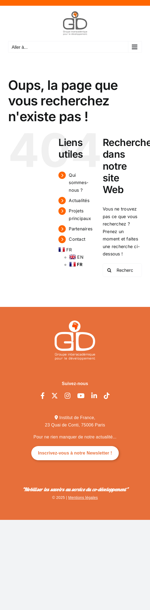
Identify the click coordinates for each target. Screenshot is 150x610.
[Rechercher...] (122, 270)
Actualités (79, 200)
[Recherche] (109, 270)
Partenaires (80, 228)
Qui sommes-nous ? (78, 182)
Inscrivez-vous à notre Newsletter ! (75, 453)
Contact (77, 239)
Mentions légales (83, 497)
